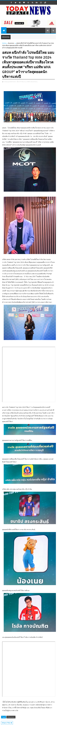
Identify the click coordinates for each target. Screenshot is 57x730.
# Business (11, 717)
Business (11, 43)
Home (4, 43)
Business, (34, 82)
